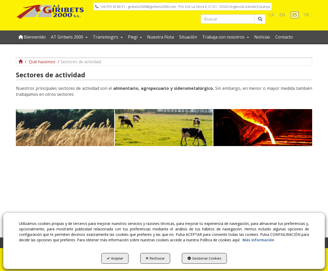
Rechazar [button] (155, 258)
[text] (228, 19)
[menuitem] (182, 6)
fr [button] (306, 15)
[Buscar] (260, 19)
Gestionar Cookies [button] (204, 258)
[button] (50, 12)
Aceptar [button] (115, 258)
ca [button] (271, 15)
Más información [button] (258, 239)
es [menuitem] (294, 15)
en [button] (282, 15)
